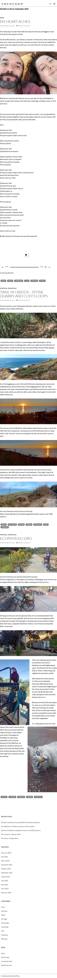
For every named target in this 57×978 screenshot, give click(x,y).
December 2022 (6, 865)
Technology (5, 923)
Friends (29, 797)
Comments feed (6, 961)
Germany (4, 911)
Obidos (29, 524)
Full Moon (12, 524)
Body (3, 280)
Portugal (3, 288)
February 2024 (6, 853)
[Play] (3, 267)
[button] (26, 255)
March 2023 (5, 861)
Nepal (3, 915)
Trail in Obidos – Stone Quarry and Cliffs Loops (24, 294)
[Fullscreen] (49, 267)
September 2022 (6, 873)
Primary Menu (54, 3)
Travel (42, 280)
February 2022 (6, 892)
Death (10, 280)
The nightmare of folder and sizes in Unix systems (18, 826)
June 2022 (4, 881)
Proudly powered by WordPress (10, 976)
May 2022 (4, 885)
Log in (3, 953)
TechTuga (12, 4)
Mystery (34, 280)
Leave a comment (24, 26)
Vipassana (4, 935)
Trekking (5, 527)
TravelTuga (12, 288)
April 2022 (4, 889)
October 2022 (6, 869)
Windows (4, 939)
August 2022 (5, 877)
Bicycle (4, 797)
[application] (26, 255)
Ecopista (21, 797)
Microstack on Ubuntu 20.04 (11, 834)
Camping (12, 797)
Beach (4, 524)
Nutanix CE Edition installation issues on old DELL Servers (21, 830)
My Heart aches (15, 21)
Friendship (18, 280)
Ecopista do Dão (16, 538)
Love (27, 280)
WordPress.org (6, 965)
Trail (46, 524)
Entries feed (5, 957)
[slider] (24, 267)
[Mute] (46, 267)
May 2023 (4, 857)
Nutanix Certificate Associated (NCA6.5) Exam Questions (20, 822)
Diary (2, 18)
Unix (2, 931)
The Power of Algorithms (9, 838)
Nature (21, 524)
